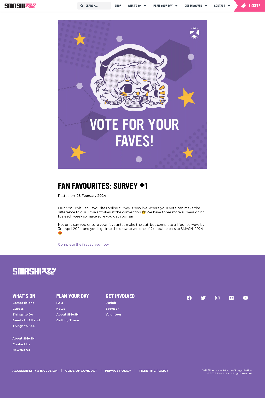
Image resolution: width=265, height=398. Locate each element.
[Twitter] (203, 298)
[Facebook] (189, 298)
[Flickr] (231, 298)
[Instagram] (217, 298)
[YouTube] (245, 298)
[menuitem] (20, 6)
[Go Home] (34, 271)
